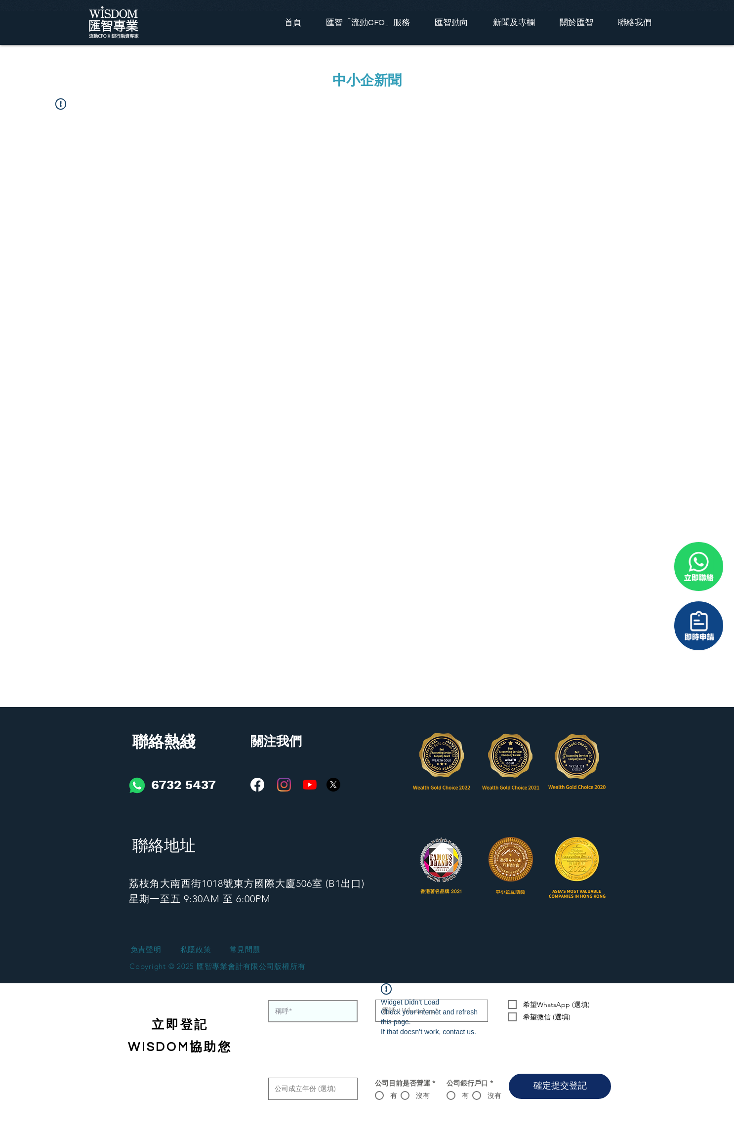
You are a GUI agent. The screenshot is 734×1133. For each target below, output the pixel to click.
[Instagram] (284, 785)
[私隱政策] (195, 950)
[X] (333, 785)
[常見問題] (245, 950)
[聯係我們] (698, 625)
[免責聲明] (145, 950)
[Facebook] (257, 785)
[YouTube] (310, 785)
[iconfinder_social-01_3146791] (137, 785)
